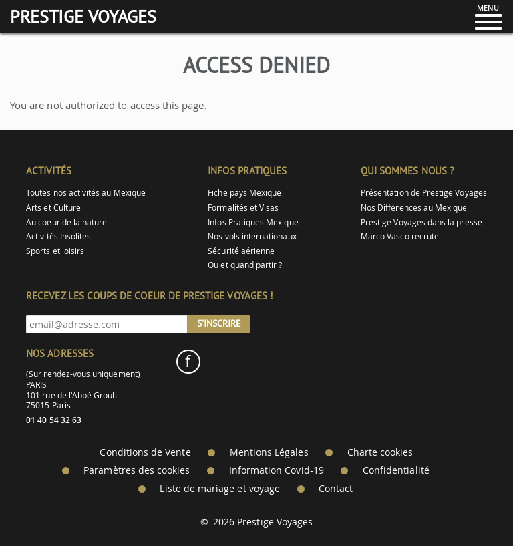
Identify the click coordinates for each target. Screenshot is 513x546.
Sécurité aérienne (241, 251)
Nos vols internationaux (252, 236)
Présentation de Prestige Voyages (424, 192)
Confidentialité (396, 470)
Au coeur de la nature (66, 222)
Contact (336, 489)
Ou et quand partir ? (245, 265)
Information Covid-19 (276, 470)
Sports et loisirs (55, 251)
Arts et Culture (53, 207)
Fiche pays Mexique (244, 192)
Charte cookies (380, 452)
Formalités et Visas (243, 207)
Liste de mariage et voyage (220, 489)
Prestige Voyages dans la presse (421, 222)
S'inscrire (219, 323)
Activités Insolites (58, 236)
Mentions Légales (269, 452)
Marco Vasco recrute (400, 236)
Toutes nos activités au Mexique (86, 192)
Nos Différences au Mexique (414, 207)
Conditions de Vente (145, 452)
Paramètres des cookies (136, 470)
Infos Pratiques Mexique (253, 222)
